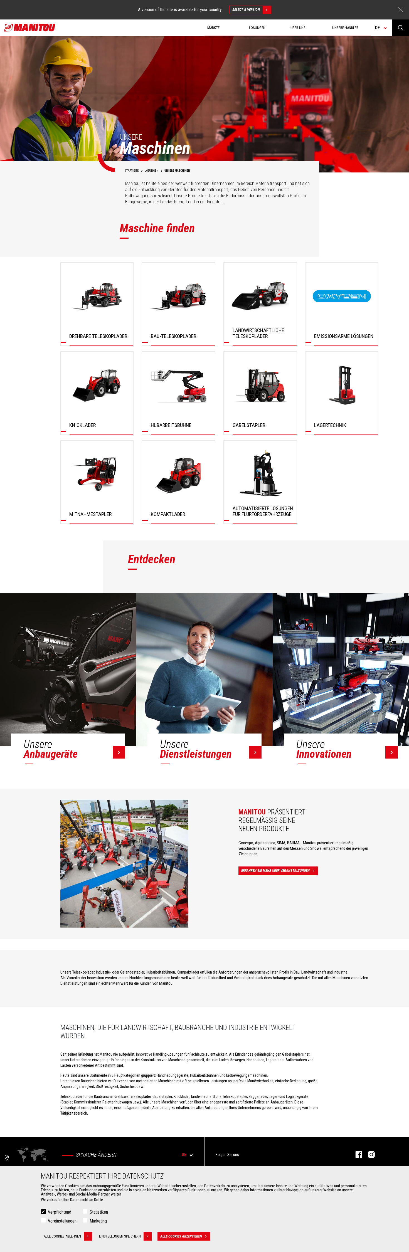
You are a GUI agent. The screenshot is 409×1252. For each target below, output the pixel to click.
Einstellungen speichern (125, 1236)
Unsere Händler (345, 28)
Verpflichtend (59, 1212)
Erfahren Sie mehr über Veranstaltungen (279, 870)
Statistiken (99, 1212)
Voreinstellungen (62, 1221)
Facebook (356, 1154)
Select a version (251, 10)
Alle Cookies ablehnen (68, 1236)
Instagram (368, 1154)
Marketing (98, 1221)
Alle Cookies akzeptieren (185, 1236)
